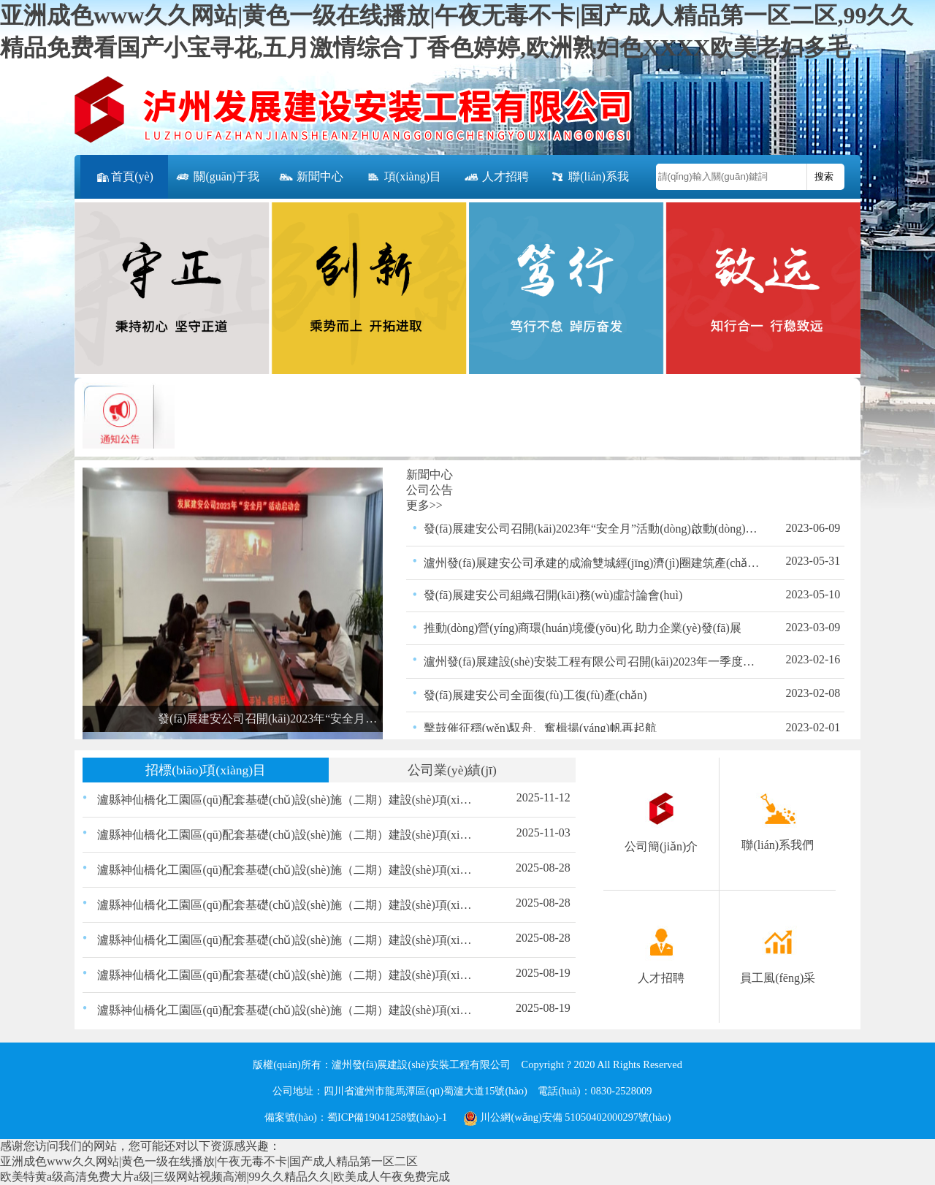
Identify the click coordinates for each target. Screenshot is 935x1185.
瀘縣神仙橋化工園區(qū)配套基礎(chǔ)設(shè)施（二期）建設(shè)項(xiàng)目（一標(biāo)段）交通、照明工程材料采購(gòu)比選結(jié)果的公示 (286, 870)
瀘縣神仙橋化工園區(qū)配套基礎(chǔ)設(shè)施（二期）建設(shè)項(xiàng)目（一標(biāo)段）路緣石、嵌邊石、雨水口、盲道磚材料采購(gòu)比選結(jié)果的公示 (286, 799)
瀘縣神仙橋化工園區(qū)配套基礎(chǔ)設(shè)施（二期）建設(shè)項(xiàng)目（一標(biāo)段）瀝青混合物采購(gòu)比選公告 (286, 1010)
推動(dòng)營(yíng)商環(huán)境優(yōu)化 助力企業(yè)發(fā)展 (582, 628)
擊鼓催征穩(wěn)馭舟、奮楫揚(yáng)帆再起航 (540, 728)
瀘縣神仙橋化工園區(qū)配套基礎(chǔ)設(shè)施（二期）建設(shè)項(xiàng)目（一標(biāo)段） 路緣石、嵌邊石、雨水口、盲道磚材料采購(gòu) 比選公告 (286, 834)
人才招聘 (496, 177)
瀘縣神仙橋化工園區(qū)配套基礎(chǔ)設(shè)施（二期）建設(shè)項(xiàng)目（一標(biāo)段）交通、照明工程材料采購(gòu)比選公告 (286, 975)
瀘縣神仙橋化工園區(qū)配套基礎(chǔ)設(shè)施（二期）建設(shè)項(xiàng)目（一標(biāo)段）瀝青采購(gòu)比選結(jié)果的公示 (286, 905)
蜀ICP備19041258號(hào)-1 (387, 1117)
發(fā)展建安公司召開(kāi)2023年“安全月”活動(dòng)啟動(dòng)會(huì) (592, 528)
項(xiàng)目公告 (403, 184)
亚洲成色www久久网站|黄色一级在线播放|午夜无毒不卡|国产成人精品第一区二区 (209, 1161)
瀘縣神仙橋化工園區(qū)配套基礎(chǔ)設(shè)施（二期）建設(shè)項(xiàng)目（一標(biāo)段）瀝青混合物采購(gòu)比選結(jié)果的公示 (286, 940)
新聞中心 (310, 177)
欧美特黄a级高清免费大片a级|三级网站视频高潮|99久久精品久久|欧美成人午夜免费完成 (225, 1176)
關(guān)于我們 (217, 184)
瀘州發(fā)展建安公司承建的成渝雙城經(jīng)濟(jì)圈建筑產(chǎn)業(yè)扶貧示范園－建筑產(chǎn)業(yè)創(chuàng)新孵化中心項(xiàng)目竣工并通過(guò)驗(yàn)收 (592, 563)
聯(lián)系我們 (589, 184)
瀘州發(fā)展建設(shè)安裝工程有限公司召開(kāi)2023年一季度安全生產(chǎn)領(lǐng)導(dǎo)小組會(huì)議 (592, 661)
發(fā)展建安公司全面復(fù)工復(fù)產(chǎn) (535, 695)
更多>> (424, 505)
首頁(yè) (124, 177)
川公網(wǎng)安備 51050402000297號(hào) (567, 1117)
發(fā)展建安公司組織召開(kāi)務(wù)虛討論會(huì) (553, 595)
